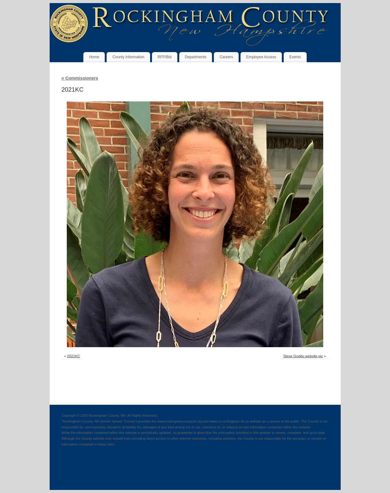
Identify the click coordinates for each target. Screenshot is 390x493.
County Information (128, 57)
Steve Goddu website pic (303, 356)
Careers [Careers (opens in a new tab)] (226, 57)
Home (94, 57)
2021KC (73, 356)
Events (295, 57)
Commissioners (80, 78)
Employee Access (261, 57)
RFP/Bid (164, 57)
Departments (195, 57)
